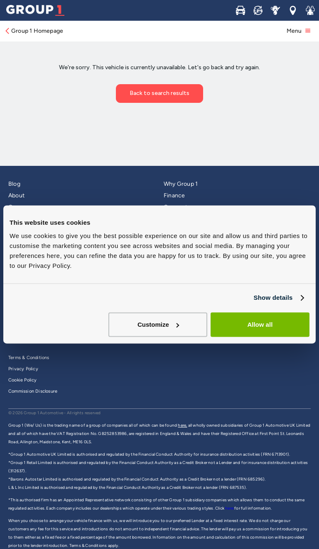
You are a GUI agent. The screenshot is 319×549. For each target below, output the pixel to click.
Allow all (259, 324)
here (229, 508)
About (16, 195)
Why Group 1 (181, 183)
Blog (14, 183)
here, (182, 425)
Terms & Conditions (28, 357)
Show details (272, 297)
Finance (174, 195)
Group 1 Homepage (33, 30)
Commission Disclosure (32, 391)
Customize (158, 324)
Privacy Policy (23, 369)
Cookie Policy (22, 380)
